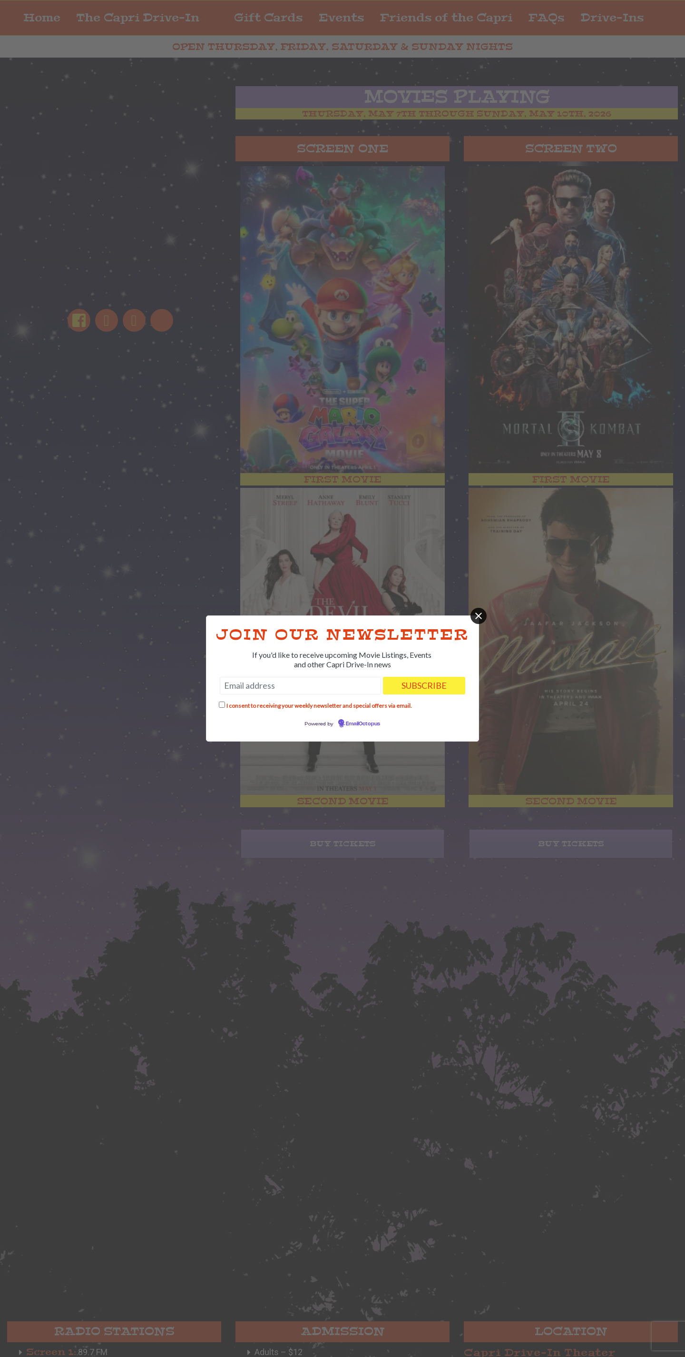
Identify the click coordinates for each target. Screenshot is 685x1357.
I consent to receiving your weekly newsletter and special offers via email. (319, 705)
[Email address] (300, 685)
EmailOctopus (363, 724)
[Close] (478, 616)
